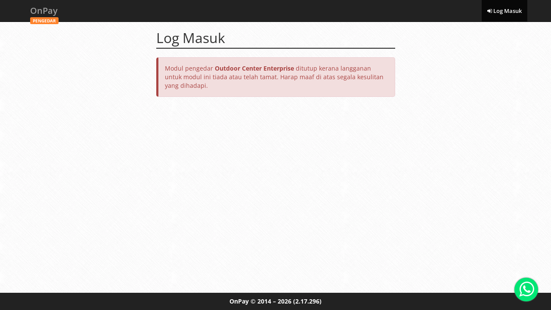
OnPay (44, 13)
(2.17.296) (307, 301)
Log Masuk (504, 11)
